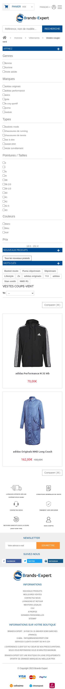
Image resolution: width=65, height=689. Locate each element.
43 (6, 210)
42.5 (7, 206)
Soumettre (48, 545)
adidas (56, 276)
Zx (19, 276)
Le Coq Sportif (11, 103)
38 (6, 180)
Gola (7, 99)
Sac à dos (10, 139)
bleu (7, 228)
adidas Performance (15, 90)
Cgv (32, 608)
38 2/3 (8, 184)
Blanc (7, 224)
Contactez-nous (32, 598)
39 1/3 (8, 188)
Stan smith (10, 281)
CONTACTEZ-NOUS (16, 505)
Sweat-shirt (10, 144)
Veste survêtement (14, 148)
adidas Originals (12, 86)
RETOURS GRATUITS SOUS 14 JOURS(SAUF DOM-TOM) (16, 522)
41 (6, 197)
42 (6, 201)
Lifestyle (9, 276)
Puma (8, 108)
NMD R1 (24, 281)
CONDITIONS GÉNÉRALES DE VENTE (48, 489)
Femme (8, 63)
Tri (4, 293)
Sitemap (32, 619)
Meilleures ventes (32, 595)
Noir (7, 232)
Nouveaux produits (15, 250)
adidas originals (32, 276)
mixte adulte (11, 71)
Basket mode (11, 271)
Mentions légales (32, 605)
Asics (7, 95)
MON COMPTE (49, 521)
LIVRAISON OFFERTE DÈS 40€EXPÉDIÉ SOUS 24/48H (16, 491)
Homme (8, 67)
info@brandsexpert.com (36, 638)
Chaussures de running (16, 131)
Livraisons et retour (32, 601)
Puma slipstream (31, 271)
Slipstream (50, 271)
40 (6, 193)
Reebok (8, 112)
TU (6, 171)
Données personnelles (32, 615)
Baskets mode (12, 126)
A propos (32, 612)
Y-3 (47, 276)
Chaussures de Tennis (15, 135)
